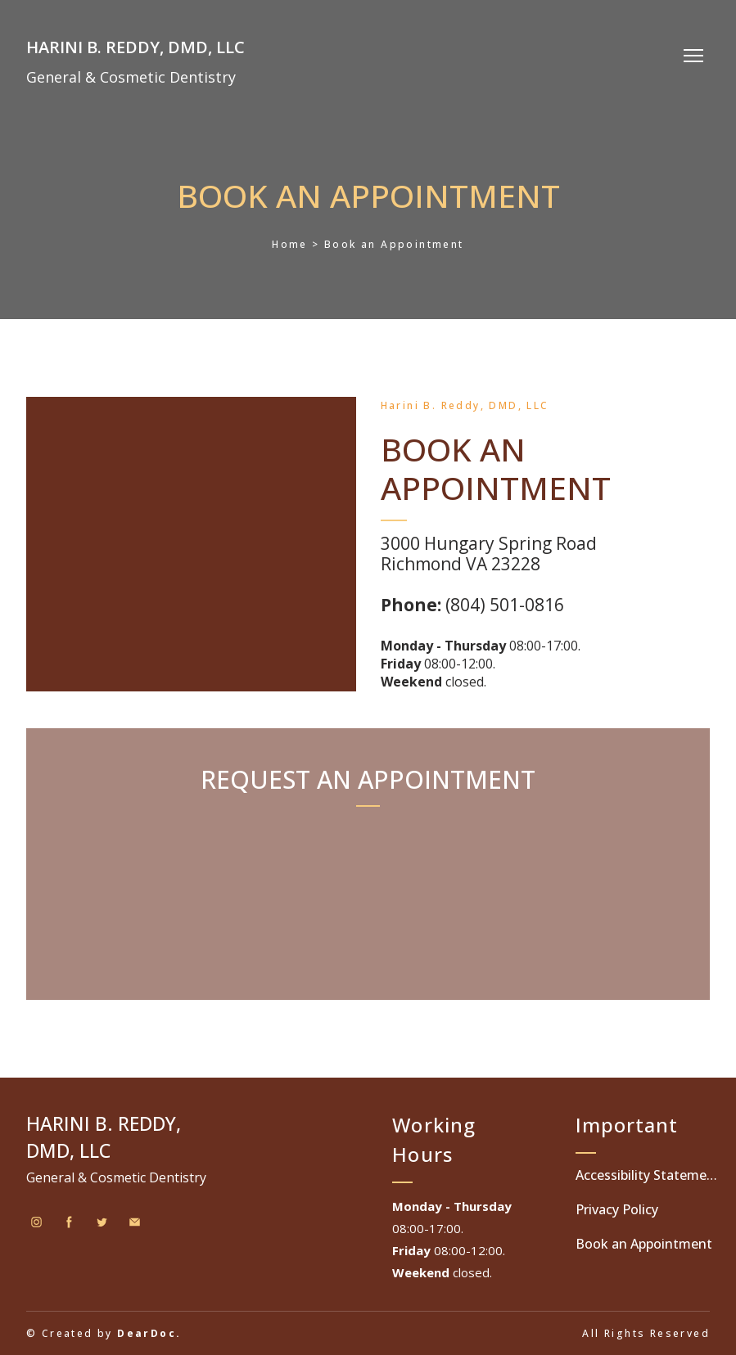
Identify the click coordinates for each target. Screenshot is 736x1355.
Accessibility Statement (647, 1175)
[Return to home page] (135, 43)
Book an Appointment (644, 1244)
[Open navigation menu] (693, 55)
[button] (36, 1222)
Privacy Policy (617, 1209)
